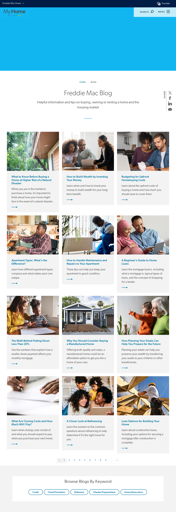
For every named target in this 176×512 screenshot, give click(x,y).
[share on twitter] (170, 93)
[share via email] (170, 109)
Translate (166, 3)
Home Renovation (133, 492)
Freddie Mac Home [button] (13, 3)
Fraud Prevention (56, 492)
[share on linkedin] (170, 103)
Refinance (79, 492)
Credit (35, 492)
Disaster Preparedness (104, 492)
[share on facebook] (170, 98)
